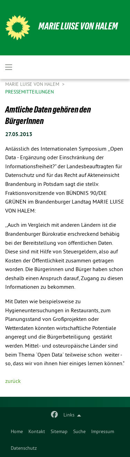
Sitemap (59, 432)
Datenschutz (24, 448)
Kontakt (36, 432)
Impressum (102, 432)
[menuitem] (17, 432)
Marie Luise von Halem (78, 26)
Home (17, 432)
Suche (79, 432)
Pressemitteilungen (29, 92)
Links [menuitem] (69, 415)
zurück (13, 381)
